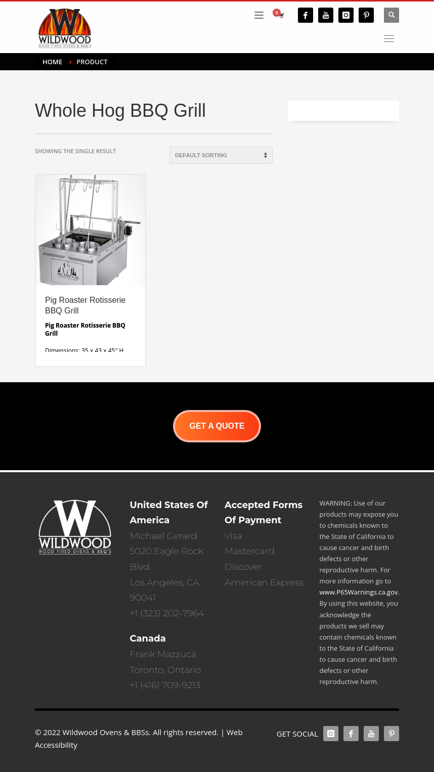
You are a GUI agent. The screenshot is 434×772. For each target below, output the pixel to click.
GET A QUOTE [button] (216, 426)
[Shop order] (221, 155)
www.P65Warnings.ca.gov (359, 592)
